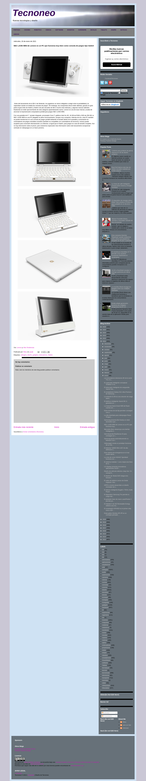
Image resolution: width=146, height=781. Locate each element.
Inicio (56, 427)
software (105, 663)
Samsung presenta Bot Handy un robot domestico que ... (117, 421)
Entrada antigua (87, 427)
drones (104, 595)
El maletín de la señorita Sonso (25, 749)
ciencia (104, 580)
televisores (105, 675)
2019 (104, 522)
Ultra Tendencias (29, 347)
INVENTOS (70, 30)
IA (103, 610)
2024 (104, 332)
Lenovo (19, 347)
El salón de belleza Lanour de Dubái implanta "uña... (116, 481)
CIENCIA (48, 30)
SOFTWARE (59, 30)
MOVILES (93, 30)
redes (104, 650)
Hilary (124, 722)
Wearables (105, 688)
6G (103, 554)
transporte (105, 678)
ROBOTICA (38, 30)
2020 (104, 519)
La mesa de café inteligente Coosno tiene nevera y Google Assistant (122, 185)
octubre (106, 349)
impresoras (106, 612)
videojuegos (106, 685)
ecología (105, 597)
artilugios (24, 355)
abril (105, 367)
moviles (104, 635)
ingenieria (105, 615)
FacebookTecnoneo (111, 78)
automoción (106, 575)
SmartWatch (106, 660)
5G (103, 552)
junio (106, 361)
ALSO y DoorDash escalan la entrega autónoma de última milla (121, 272)
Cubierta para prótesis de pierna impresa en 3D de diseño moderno (122, 152)
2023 (104, 335)
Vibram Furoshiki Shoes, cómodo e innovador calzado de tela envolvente (122, 220)
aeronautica (106, 559)
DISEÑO (113, 30)
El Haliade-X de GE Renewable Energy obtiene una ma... (117, 505)
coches (104, 582)
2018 (104, 525)
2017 (104, 528)
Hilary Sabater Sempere (32, 762)
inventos (105, 620)
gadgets (35, 355)
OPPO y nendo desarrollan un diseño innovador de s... (116, 486)
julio (105, 358)
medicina (105, 625)
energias (105, 600)
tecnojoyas (105, 668)
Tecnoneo (34, 13)
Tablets (50, 355)
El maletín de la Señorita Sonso (110, 139)
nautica (104, 637)
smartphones (106, 658)
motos (104, 632)
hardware (105, 607)
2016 (104, 531)
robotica (104, 655)
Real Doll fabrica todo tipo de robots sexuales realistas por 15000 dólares (121, 169)
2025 (104, 330)
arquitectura (106, 564)
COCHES (27, 30)
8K (103, 557)
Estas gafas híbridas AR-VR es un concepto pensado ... (115, 514)
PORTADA (16, 30)
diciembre (107, 344)
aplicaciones (106, 562)
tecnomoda (106, 673)
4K (103, 549)
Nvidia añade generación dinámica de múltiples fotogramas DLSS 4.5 (120, 305)
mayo (106, 364)
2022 (104, 338)
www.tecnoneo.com (37, 764)
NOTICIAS (123, 30)
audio (104, 572)
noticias (104, 640)
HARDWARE (82, 30)
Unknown (126, 728)
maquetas (105, 622)
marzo (106, 370)
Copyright (31, 775)
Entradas (106, 713)
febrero (106, 372)
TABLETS (104, 30)
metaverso (105, 627)
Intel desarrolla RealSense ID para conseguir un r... (115, 435)
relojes (104, 652)
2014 (104, 536)
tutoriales (105, 680)
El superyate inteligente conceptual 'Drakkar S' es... (115, 383)
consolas (105, 585)
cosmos (104, 587)
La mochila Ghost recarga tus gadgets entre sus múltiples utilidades (121, 288)
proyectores (106, 647)
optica (104, 642)
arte (103, 567)
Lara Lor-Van (127, 725)
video (104, 683)
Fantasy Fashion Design (108, 141)
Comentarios (107, 716)
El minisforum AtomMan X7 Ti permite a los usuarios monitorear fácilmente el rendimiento (121, 254)
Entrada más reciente (23, 427)
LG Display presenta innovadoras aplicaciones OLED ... (115, 467)
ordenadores (43, 355)
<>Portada (18, 773)
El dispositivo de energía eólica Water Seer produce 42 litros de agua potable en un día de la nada (122, 203)
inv (103, 617)
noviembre (107, 346)
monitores (105, 630)
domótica (105, 592)
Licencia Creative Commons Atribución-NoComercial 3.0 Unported (77, 762)
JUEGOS (16, 34)
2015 (104, 534)
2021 (104, 341)
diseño (29, 355)
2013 (104, 539)
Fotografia (105, 602)
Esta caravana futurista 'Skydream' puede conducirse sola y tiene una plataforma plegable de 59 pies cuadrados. (122, 237)
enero (106, 375)
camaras (105, 577)
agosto (106, 355)
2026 (104, 327)
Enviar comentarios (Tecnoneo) (33, 432)
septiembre (108, 352)
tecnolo (104, 670)
